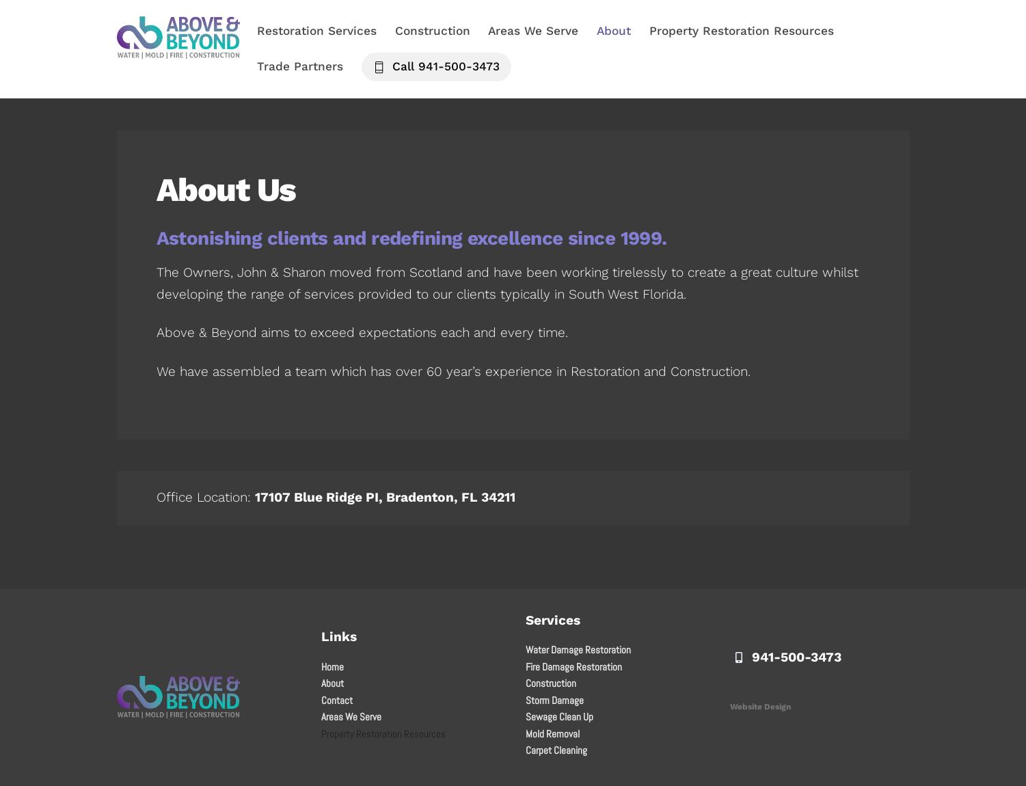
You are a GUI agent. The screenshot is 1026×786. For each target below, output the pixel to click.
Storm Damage (555, 700)
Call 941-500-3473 (436, 66)
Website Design (760, 707)
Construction (432, 31)
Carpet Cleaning (556, 750)
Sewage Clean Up (559, 716)
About (614, 31)
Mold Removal (553, 733)
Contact (337, 700)
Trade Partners (300, 66)
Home (332, 666)
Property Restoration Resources (741, 31)
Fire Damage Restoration (574, 666)
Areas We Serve (533, 31)
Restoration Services (317, 31)
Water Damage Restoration (578, 649)
